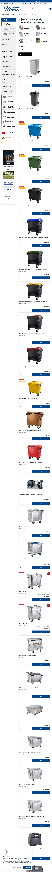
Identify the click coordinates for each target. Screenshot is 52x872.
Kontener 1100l (23, 311)
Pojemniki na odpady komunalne (8, 28)
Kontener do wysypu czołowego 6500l (25, 443)
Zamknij (27, 867)
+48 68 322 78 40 (14, 826)
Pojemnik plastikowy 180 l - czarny (42, 77)
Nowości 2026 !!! (8, 133)
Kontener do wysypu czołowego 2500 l (41, 409)
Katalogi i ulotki (39, 819)
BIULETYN (46, 3)
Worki (3, 83)
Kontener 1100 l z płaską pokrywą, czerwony (26, 278)
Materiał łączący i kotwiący (7, 92)
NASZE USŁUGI (6, 3)
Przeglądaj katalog (8, 166)
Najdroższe (29, 49)
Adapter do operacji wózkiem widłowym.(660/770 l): (41, 279)
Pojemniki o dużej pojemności (6, 87)
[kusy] (22, 85)
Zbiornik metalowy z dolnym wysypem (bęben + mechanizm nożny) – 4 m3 (25, 515)
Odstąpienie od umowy (14, 840)
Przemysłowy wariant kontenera (25, 376)
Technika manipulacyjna (9, 111)
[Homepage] (1, 3)
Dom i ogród (8, 121)
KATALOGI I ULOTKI (38, 3)
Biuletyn (39, 821)
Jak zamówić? (14, 842)
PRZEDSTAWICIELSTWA (27, 3)
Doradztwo (14, 845)
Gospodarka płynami (8, 97)
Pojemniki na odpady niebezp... (7, 52)
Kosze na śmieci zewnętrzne (6, 67)
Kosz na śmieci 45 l (33, 783)
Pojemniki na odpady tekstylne (7, 43)
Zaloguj (39, 1)
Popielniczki (5, 71)
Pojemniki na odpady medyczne (7, 57)
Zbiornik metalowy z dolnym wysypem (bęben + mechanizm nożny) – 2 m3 (25, 479)
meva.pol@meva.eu (8, 202)
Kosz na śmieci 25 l (41, 750)
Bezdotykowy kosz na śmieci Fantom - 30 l (42, 717)
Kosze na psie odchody (8, 74)
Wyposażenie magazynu (8, 102)
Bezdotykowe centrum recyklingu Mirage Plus (26, 750)
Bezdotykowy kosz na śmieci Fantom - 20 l (25, 717)
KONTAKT (13, 3)
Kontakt (39, 812)
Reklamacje (14, 847)
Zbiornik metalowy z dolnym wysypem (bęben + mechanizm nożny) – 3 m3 (42, 479)
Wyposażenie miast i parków (8, 116)
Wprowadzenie (5, 14)
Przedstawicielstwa (39, 817)
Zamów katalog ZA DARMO (8, 169)
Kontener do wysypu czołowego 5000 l (25, 549)
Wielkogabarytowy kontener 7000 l (25, 410)
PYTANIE (18, 3)
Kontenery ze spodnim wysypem (8, 33)
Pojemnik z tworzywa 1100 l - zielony (41, 109)
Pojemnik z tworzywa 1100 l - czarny (25, 142)
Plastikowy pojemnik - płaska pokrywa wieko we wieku (42, 142)
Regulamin (14, 838)
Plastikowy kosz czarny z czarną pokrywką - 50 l (42, 617)
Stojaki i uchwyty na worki (7, 78)
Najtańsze (22, 49)
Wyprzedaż (6, 137)
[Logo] (10, 9)
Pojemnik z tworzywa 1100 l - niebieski (25, 109)
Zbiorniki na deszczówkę (8, 48)
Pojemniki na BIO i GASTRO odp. (7, 38)
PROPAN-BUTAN (9, 126)
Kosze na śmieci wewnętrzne (6, 62)
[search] (33, 9)
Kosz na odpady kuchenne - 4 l (24, 650)
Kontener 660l (23, 343)
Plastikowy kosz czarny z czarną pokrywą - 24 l (26, 617)
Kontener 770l (39, 343)
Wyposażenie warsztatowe (8, 106)
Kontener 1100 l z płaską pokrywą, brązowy (42, 245)
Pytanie (39, 815)
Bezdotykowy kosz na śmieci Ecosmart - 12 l (42, 650)
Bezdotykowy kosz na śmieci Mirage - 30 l (25, 684)
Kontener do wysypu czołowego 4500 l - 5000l (41, 444)
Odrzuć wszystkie (17, 867)
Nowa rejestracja (47, 1)
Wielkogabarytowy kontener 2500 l (41, 376)
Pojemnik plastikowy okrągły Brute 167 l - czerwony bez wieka (41, 584)
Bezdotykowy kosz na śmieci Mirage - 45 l (42, 684)
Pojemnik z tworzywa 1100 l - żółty (25, 246)
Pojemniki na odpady (15, 14)
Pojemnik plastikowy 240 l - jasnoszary (26, 77)
